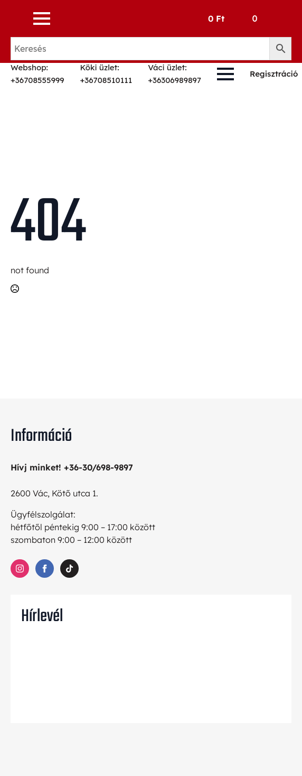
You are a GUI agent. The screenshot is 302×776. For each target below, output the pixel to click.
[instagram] (20, 568)
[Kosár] (234, 18)
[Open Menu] (41, 18)
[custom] (69, 568)
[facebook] (44, 568)
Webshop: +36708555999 (37, 73)
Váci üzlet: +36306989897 (174, 73)
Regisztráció (274, 74)
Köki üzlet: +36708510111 (106, 73)
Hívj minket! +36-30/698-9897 (72, 467)
